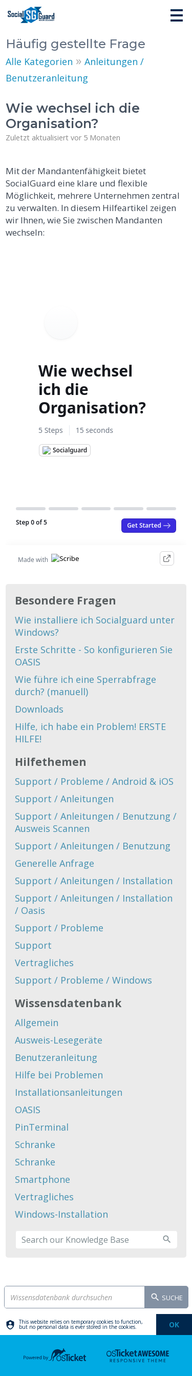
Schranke (35, 1144)
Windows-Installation (61, 1214)
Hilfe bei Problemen (59, 1075)
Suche (166, 1298)
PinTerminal (42, 1127)
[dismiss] (174, 1324)
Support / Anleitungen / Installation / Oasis (94, 904)
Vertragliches (44, 962)
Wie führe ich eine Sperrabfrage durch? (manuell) (85, 685)
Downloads (39, 709)
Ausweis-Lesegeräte (58, 1040)
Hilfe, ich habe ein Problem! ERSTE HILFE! (90, 732)
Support (33, 945)
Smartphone (42, 1179)
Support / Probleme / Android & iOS (94, 781)
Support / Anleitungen (64, 799)
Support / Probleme (59, 928)
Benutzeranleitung (56, 1057)
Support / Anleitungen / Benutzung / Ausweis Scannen (96, 822)
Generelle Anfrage (54, 863)
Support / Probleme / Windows (83, 980)
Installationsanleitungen (68, 1092)
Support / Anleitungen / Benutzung (92, 846)
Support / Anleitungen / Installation (94, 880)
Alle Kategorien (39, 61)
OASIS (27, 1109)
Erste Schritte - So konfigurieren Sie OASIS (94, 655)
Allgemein (36, 1022)
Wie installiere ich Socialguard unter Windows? (95, 626)
